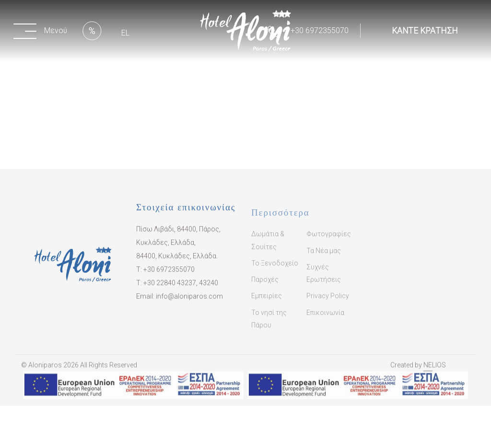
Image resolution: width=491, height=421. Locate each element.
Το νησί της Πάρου (269, 325)
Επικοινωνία (325, 319)
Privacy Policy (327, 303)
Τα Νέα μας (323, 257)
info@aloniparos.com (189, 300)
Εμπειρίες (266, 303)
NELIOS (434, 370)
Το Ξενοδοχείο (274, 270)
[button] (42, 31)
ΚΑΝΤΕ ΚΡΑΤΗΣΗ (425, 31)
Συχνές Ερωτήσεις (323, 280)
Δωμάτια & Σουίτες (267, 247)
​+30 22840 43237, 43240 (180, 287)
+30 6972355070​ (169, 273)
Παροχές (265, 286)
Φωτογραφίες (328, 241)
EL (125, 32)
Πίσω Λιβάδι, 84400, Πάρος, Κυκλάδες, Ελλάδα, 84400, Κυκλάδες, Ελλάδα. (178, 246)
